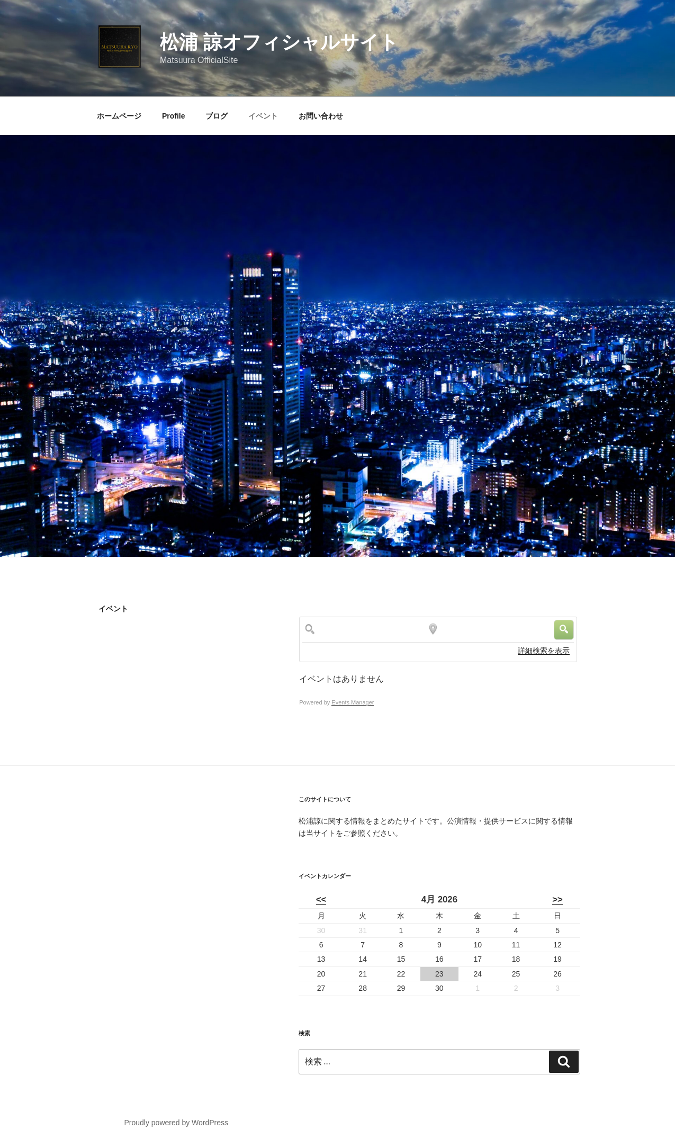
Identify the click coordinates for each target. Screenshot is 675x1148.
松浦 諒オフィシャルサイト (279, 42)
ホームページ (119, 116)
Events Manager (352, 702)
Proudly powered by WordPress (176, 1122)
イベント (263, 116)
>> (557, 899)
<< (321, 899)
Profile (173, 116)
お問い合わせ (321, 116)
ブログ (216, 116)
